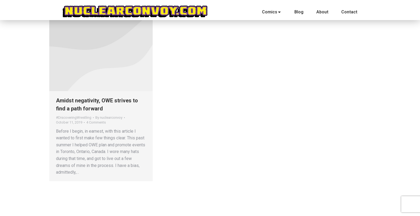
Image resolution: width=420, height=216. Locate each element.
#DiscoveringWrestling (73, 118)
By (108, 118)
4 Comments (96, 122)
